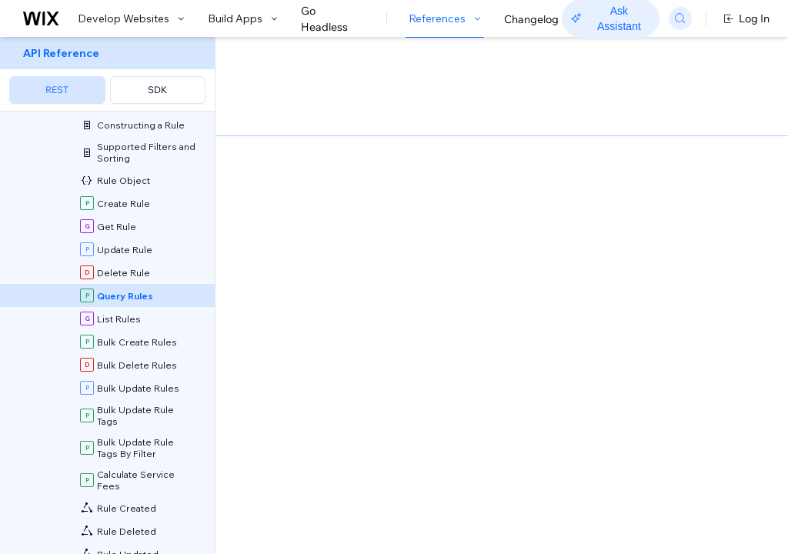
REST (56, 89)
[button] (310, 137)
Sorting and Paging (409, 445)
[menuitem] (107, 74)
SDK (157, 89)
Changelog (531, 19)
